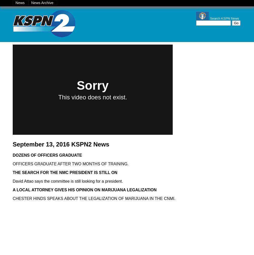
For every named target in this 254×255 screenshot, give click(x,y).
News (20, 3)
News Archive (42, 3)
